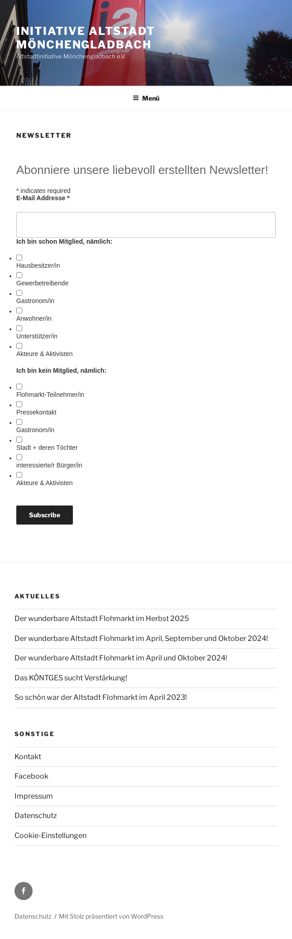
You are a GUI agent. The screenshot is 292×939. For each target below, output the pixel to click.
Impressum (33, 796)
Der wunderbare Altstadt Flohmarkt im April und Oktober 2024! (120, 658)
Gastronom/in (35, 300)
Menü (146, 98)
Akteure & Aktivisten (44, 353)
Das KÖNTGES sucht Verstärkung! (70, 678)
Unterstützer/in (36, 336)
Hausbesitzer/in (38, 265)
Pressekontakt (36, 412)
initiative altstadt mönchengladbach (85, 37)
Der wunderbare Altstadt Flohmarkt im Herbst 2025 (101, 618)
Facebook (31, 776)
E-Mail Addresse (43, 198)
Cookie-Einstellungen (50, 835)
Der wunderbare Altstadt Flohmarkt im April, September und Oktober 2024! (141, 638)
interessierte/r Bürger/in (49, 465)
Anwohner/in (34, 318)
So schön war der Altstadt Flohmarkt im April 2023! (100, 697)
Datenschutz (35, 815)
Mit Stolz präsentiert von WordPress (111, 916)
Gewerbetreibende (42, 283)
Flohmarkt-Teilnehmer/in (50, 394)
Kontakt (27, 756)
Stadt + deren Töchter (47, 447)
